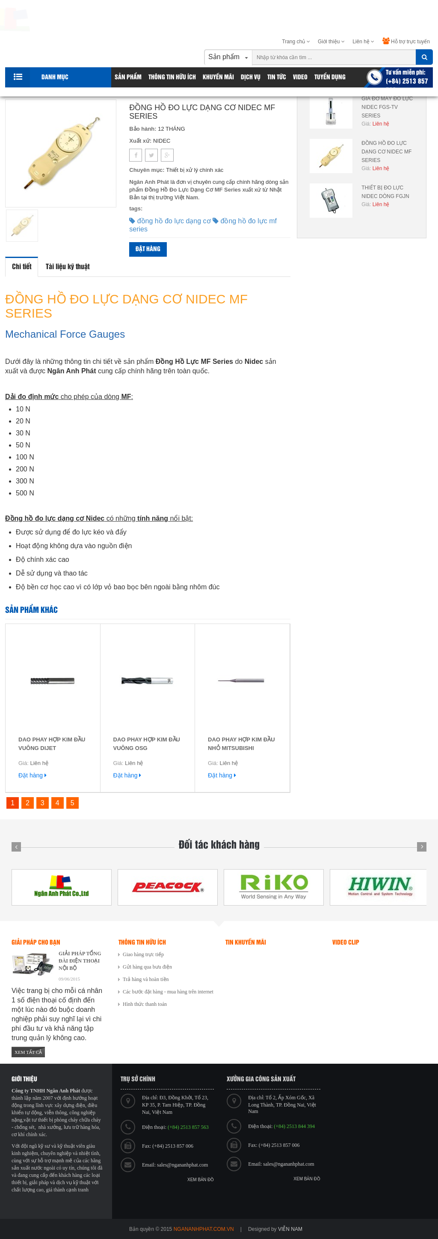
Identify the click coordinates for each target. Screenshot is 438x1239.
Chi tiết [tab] (21, 267)
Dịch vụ (250, 77)
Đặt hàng (148, 249)
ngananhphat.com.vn (204, 1229)
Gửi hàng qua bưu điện (147, 967)
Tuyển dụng (330, 77)
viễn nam (290, 1229)
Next (421, 847)
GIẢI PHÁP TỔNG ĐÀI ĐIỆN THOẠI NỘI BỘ (80, 961)
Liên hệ (363, 42)
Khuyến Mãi (218, 77)
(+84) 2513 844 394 (294, 1126)
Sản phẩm (128, 77)
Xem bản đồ (200, 1179)
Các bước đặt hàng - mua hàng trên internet (168, 992)
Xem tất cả (28, 1052)
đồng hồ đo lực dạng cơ (171, 221)
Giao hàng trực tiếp (143, 954)
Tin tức (276, 77)
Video (300, 77)
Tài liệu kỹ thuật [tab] (67, 267)
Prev (16, 847)
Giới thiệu (331, 42)
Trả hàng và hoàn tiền (146, 979)
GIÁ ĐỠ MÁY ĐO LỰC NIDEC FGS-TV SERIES (387, 107)
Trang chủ (296, 42)
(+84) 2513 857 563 (188, 1127)
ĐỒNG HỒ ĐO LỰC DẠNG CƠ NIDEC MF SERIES (386, 151)
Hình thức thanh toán (145, 1004)
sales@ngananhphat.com (182, 1165)
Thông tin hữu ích (172, 77)
